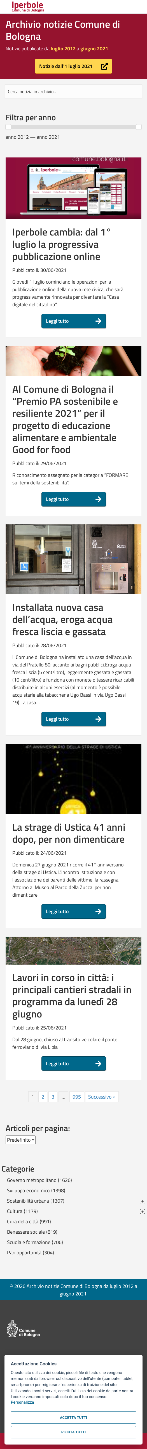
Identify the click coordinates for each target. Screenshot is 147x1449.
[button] (73, 66)
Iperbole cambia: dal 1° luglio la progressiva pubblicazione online (61, 243)
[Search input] (73, 91)
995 (77, 1097)
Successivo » (102, 1097)
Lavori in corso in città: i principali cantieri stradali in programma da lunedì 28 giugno (72, 995)
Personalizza (22, 1402)
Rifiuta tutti (73, 1432)
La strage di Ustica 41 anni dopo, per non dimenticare (68, 833)
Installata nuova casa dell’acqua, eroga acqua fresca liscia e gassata (62, 619)
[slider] (8, 127)
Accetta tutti (73, 1417)
